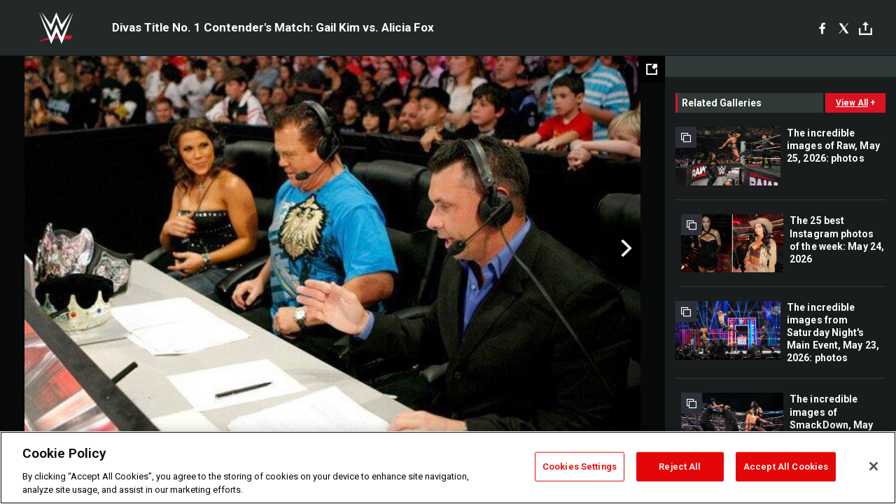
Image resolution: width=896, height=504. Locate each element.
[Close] (873, 466)
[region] (448, 467)
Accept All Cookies (785, 466)
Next (624, 248)
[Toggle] (865, 28)
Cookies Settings (579, 466)
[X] (844, 28)
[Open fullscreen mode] (651, 69)
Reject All (680, 466)
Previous (40, 248)
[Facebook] (822, 28)
